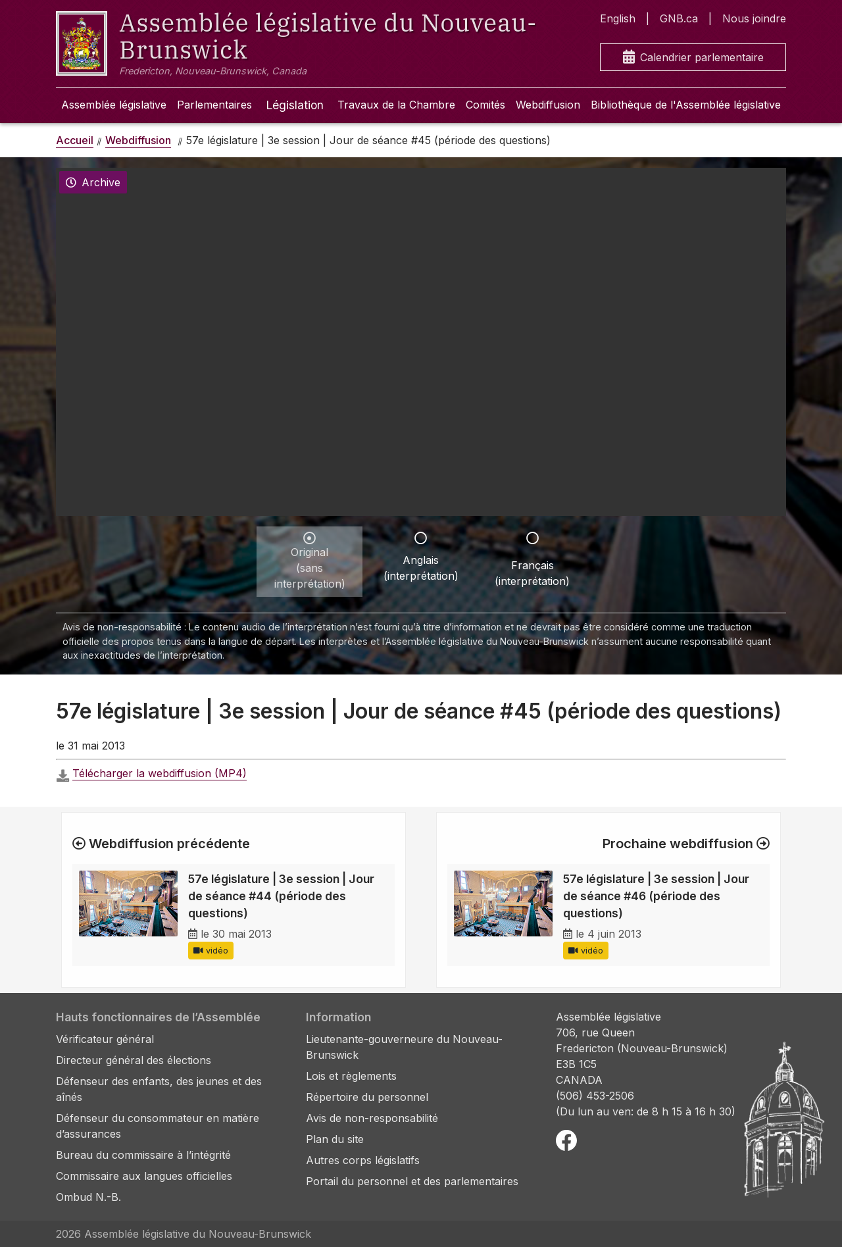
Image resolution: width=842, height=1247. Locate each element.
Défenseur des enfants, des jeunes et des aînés (159, 1089)
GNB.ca (679, 18)
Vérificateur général (105, 1039)
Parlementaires (214, 104)
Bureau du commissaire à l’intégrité (143, 1154)
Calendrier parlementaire (693, 57)
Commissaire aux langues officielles (144, 1176)
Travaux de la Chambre (396, 104)
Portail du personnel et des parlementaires (412, 1181)
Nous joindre (754, 18)
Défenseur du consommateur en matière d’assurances (157, 1125)
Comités (485, 104)
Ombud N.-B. (88, 1197)
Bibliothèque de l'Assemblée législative (686, 104)
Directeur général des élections (133, 1060)
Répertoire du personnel (367, 1097)
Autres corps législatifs (363, 1160)
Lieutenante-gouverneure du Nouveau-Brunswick (404, 1046)
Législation (295, 105)
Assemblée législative (113, 104)
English (617, 18)
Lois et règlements (351, 1075)
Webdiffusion (548, 104)
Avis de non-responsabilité (372, 1118)
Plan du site (335, 1139)
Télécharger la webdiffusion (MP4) (159, 773)
